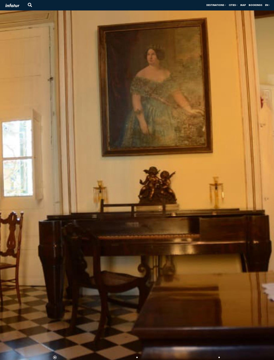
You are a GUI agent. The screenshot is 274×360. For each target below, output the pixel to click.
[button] (216, 5)
